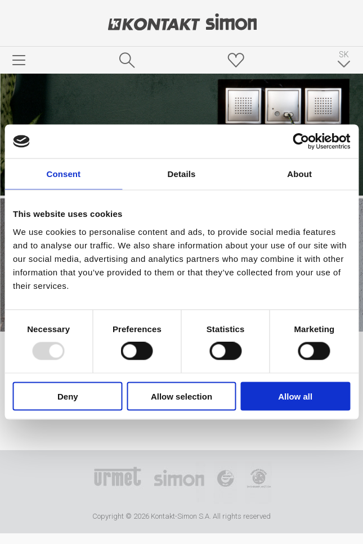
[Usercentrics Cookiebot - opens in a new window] (301, 141)
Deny (67, 396)
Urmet (117, 482)
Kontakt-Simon (182, 23)
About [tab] (299, 174)
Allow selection (181, 396)
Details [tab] (182, 174)
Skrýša (235, 60)
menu (19, 60)
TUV (225, 482)
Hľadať (127, 60)
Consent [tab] (63, 174)
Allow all (295, 396)
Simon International (179, 482)
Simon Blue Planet (258, 482)
